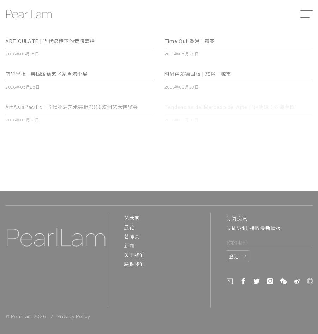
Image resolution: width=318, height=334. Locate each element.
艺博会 (131, 237)
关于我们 (134, 255)
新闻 (129, 246)
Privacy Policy (73, 317)
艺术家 (131, 219)
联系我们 (134, 264)
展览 (129, 228)
